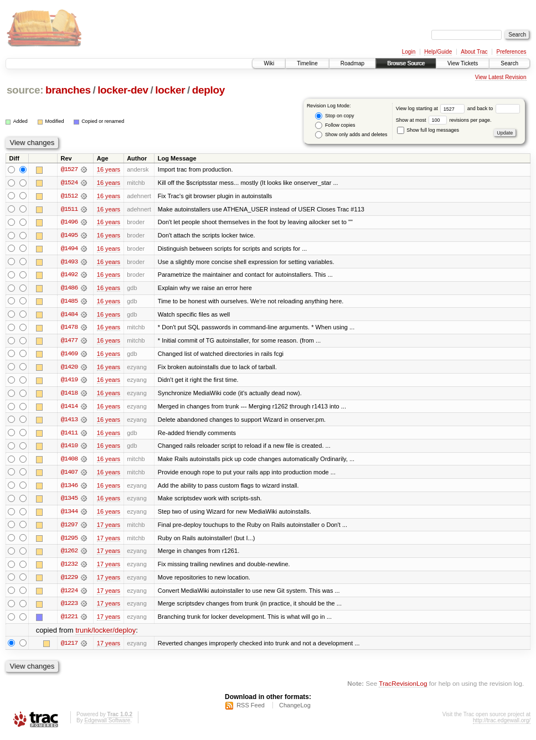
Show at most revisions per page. (444, 120)
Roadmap (352, 63)
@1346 (69, 488)
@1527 (69, 169)
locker (170, 90)
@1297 (69, 528)
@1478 (69, 328)
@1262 (69, 554)
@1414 (69, 408)
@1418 (69, 395)
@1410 (69, 448)
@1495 (69, 235)
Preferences (512, 52)
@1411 (69, 435)
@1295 (69, 541)
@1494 (69, 249)
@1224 (69, 594)
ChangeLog (295, 710)
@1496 (69, 222)
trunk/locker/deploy (105, 634)
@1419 (69, 381)
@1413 (69, 421)
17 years (108, 528)
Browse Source (406, 63)
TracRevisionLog (403, 687)
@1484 (69, 315)
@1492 (69, 275)
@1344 (69, 514)
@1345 (69, 501)
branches (68, 90)
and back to (493, 108)
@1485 (69, 302)
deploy (208, 90)
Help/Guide (438, 52)
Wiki (269, 63)
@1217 (69, 647)
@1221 (69, 621)
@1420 (69, 368)
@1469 (69, 355)
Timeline (307, 63)
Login (408, 52)
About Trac (474, 52)
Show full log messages (428, 130)
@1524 (69, 182)
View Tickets (462, 63)
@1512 (69, 196)
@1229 (69, 581)
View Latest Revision (501, 77)
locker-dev (122, 90)
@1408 (69, 461)
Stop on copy (334, 116)
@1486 (69, 288)
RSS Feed (250, 710)
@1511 (69, 209)
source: (25, 90)
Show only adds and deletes (351, 134)
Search (509, 63)
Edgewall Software (107, 725)
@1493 (69, 262)
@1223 (69, 607)
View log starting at (431, 108)
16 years (108, 169)
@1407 (69, 474)
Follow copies (335, 125)
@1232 (69, 567)
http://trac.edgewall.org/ (501, 725)
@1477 (69, 342)
